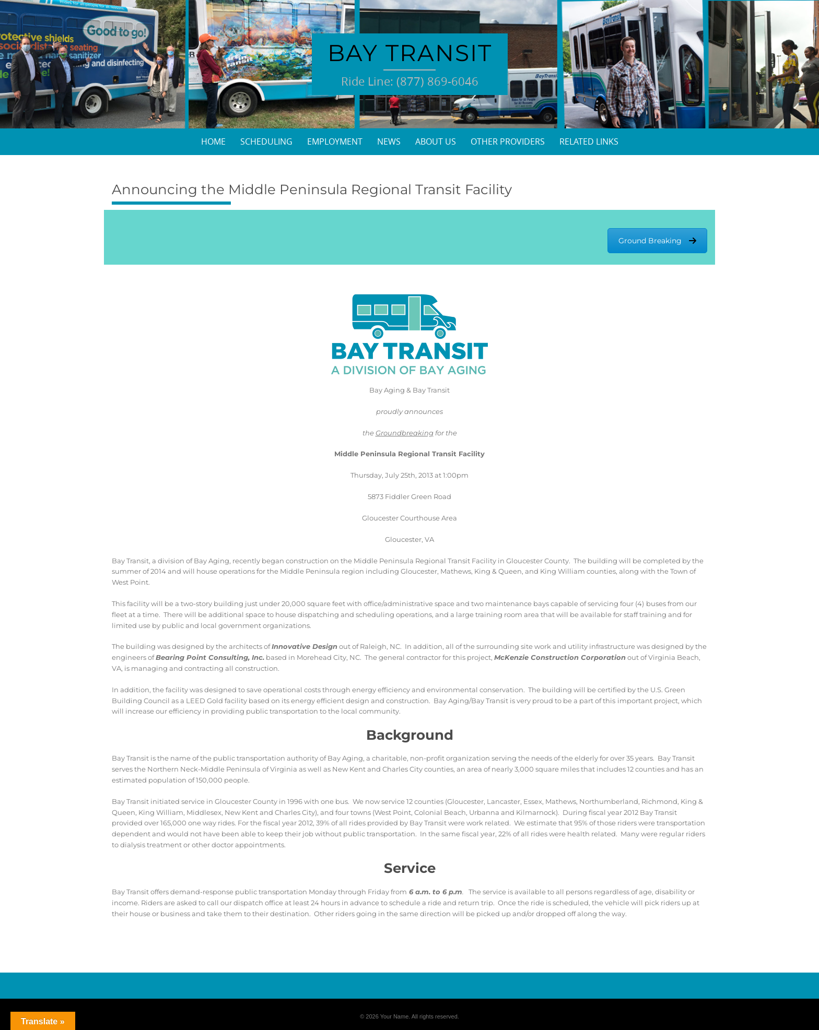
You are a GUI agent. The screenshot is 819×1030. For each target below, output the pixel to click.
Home (213, 141)
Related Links (588, 141)
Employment (334, 141)
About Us (435, 141)
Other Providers (508, 141)
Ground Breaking (657, 240)
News (389, 141)
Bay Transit (409, 53)
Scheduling (266, 141)
